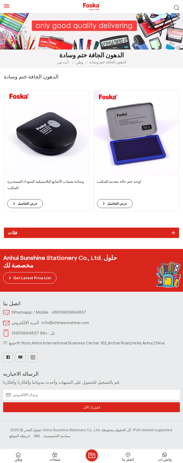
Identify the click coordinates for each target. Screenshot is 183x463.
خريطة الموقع (19, 436)
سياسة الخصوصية (57, 436)
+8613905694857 (68, 312)
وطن (79, 62)
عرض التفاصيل (27, 203)
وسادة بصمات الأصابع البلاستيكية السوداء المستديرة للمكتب (45, 184)
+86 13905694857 (30, 333)
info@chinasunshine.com (65, 322)
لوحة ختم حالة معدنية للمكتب (119, 181)
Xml (37, 436)
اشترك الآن (91, 407)
